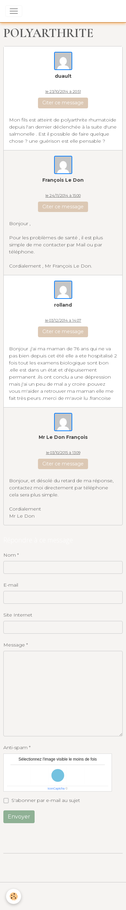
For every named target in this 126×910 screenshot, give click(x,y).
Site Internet (17, 615)
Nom (9, 555)
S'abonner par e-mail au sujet (45, 800)
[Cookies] (13, 896)
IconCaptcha (56, 788)
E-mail (10, 585)
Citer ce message (63, 103)
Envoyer (19, 816)
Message (14, 645)
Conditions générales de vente (63, 891)
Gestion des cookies (63, 901)
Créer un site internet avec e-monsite (63, 862)
